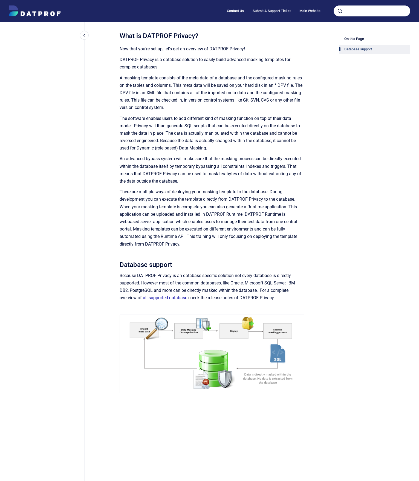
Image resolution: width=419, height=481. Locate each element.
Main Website (309, 11)
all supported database (165, 297)
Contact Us (235, 11)
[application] (417, 479)
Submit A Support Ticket (272, 11)
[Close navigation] (84, 35)
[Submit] (340, 11)
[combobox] (372, 11)
